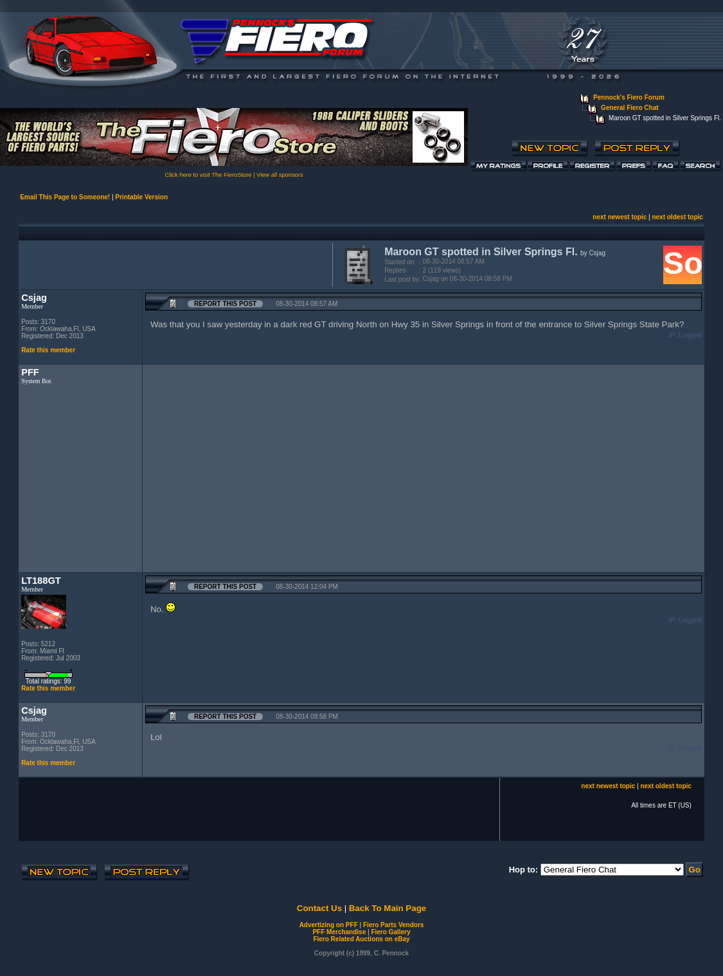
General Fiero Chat (629, 107)
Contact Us (319, 908)
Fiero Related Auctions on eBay (361, 939)
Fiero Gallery (390, 931)
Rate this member (48, 350)
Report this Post (225, 303)
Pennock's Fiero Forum (629, 97)
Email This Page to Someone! (65, 197)
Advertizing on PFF (328, 924)
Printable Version (141, 197)
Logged (690, 335)
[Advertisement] (172, 263)
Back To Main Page (387, 908)
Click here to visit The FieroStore (208, 175)
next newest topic (620, 217)
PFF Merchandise (339, 931)
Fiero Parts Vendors (393, 924)
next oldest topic (677, 217)
